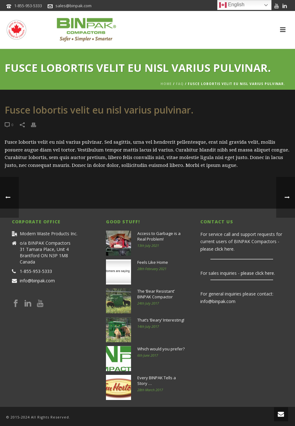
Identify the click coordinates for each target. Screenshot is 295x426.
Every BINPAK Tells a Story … (156, 380)
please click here (217, 249)
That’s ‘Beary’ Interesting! (160, 320)
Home (166, 84)
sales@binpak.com (73, 5)
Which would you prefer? (161, 349)
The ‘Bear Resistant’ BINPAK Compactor (156, 294)
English (232, 5)
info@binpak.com (37, 281)
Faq (180, 84)
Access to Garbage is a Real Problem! (159, 236)
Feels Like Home (152, 262)
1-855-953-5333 (28, 5)
